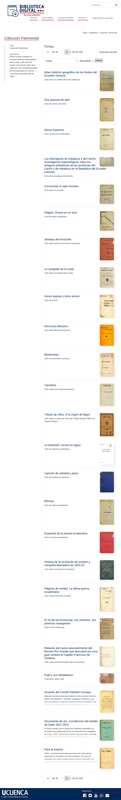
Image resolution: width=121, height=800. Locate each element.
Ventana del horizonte (57, 239)
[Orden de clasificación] (86, 61)
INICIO (33, 18)
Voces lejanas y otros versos (61, 296)
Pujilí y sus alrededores (58, 675)
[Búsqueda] (103, 5)
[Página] (47, 52)
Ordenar (98, 61)
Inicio (85, 33)
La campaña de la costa (59, 269)
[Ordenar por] (61, 61)
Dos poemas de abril (57, 99)
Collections (93, 33)
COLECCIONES (65, 18)
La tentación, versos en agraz (62, 445)
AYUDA (81, 18)
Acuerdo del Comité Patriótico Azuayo (67, 692)
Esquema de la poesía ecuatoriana (65, 533)
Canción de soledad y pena (61, 473)
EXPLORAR (47, 18)
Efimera (49, 501)
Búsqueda (116, 5)
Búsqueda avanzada (108, 52)
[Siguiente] (67, 52)
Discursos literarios (56, 326)
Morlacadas (51, 354)
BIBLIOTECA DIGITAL (103, 18)
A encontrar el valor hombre (61, 186)
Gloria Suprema (54, 129)
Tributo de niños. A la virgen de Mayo (67, 414)
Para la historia (53, 749)
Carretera (50, 385)
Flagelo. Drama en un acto (60, 212)
